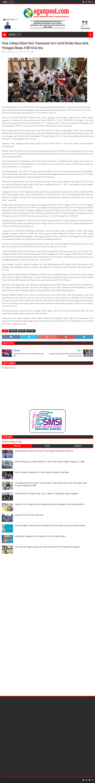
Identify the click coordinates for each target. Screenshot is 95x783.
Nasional (31, 331)
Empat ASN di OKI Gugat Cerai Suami (29, 515)
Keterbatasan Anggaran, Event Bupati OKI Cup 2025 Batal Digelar (40, 536)
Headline (13, 331)
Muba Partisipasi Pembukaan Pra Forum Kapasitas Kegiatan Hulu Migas (42, 472)
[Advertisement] (17, 570)
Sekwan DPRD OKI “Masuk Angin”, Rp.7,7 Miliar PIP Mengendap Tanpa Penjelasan (46, 494)
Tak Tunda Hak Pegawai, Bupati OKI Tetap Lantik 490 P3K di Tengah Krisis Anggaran (47, 547)
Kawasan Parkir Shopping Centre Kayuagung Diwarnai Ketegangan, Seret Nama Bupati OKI (49, 504)
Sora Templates (15, 780)
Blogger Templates (30, 780)
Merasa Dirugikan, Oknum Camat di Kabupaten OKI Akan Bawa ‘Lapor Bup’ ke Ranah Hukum (50, 526)
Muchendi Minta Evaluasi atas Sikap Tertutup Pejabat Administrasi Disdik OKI (44, 451)
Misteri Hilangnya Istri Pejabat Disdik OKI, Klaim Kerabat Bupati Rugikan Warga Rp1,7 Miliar (50, 462)
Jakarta (21, 331)
